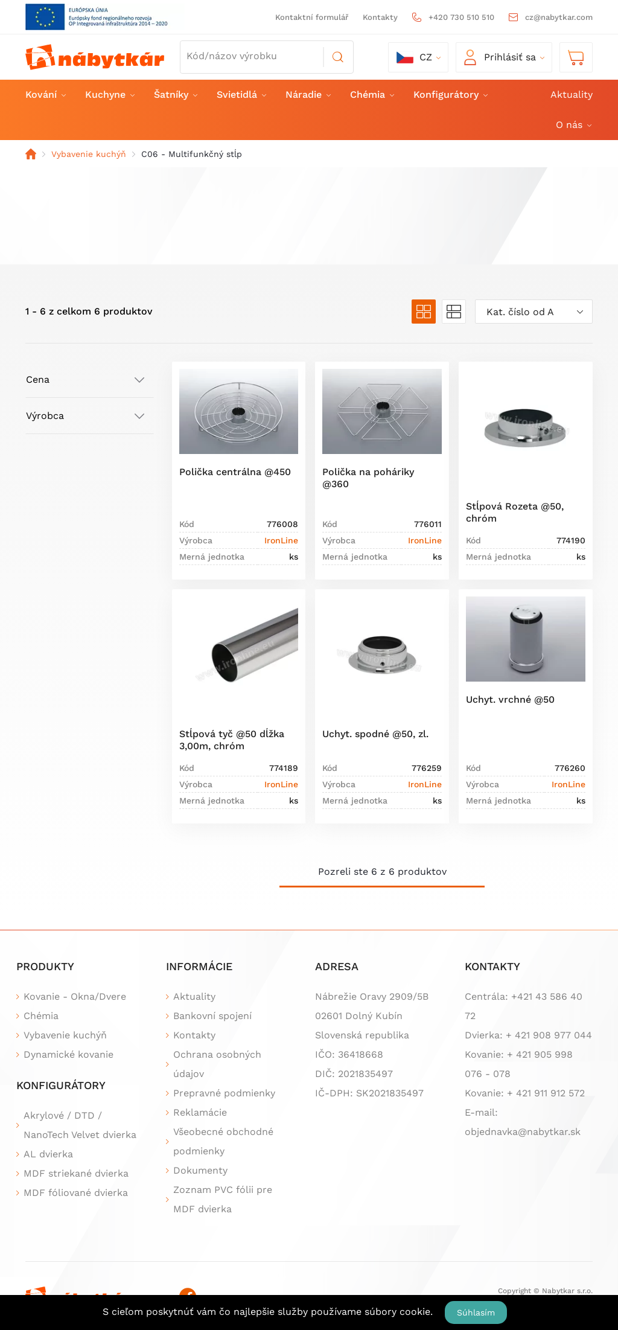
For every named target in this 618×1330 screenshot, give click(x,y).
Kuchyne (109, 94)
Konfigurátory (449, 94)
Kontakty (380, 17)
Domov (30, 154)
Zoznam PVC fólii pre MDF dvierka (222, 1199)
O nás (573, 124)
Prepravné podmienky (224, 1093)
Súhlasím (476, 1312)
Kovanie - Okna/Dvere (75, 996)
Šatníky (175, 94)
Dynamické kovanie (68, 1054)
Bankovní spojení (212, 1015)
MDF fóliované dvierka (76, 1192)
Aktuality (571, 94)
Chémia (371, 94)
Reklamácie (200, 1112)
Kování (45, 94)
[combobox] (534, 311)
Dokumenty (200, 1170)
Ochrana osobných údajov (217, 1064)
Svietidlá (241, 94)
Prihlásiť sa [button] (500, 57)
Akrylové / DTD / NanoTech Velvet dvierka (80, 1125)
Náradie (307, 94)
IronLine (281, 540)
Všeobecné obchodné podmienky (223, 1141)
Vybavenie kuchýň (88, 154)
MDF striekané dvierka (76, 1173)
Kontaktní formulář (311, 17)
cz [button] (414, 57)
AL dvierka (48, 1154)
